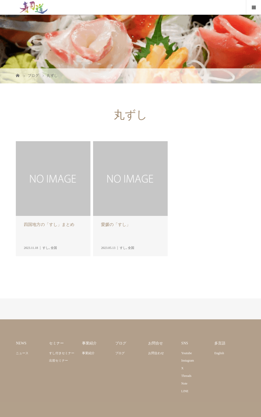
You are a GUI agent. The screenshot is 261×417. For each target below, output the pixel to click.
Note (184, 383)
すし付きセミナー (61, 353)
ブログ (120, 353)
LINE (184, 391)
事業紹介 (88, 353)
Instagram (187, 360)
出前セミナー (58, 360)
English (219, 353)
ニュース (22, 353)
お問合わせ (156, 353)
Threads (186, 376)
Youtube (186, 353)
